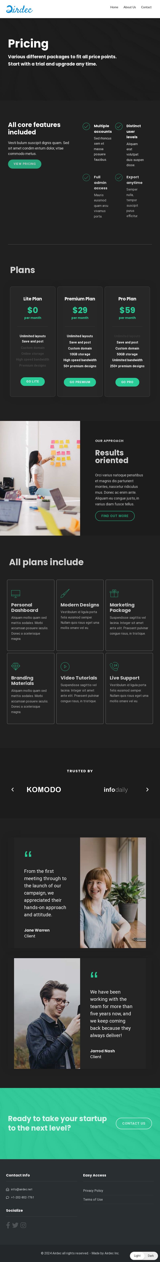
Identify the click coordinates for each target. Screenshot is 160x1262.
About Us (129, 7)
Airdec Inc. (112, 1253)
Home (114, 7)
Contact (146, 7)
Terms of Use (93, 1199)
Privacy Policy (93, 1191)
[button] (12, 789)
